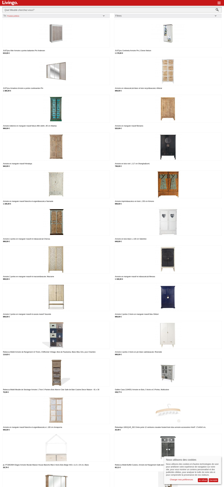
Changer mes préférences (181, 479)
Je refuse (203, 480)
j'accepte (213, 480)
